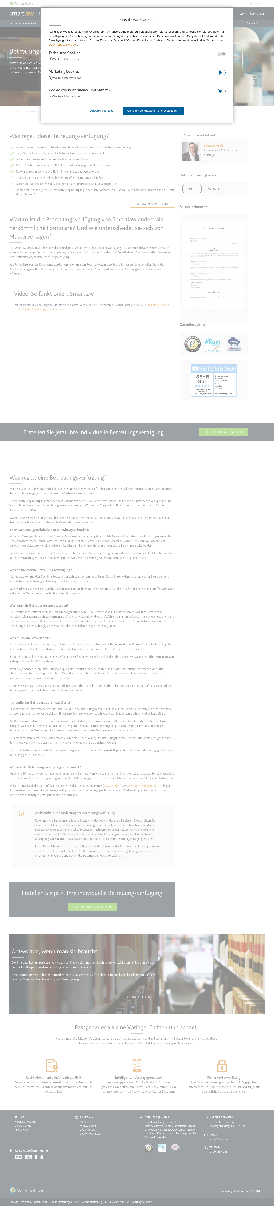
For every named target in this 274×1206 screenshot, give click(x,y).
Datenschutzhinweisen (63, 44)
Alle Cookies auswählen (153, 111)
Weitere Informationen (65, 59)
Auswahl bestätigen (102, 111)
